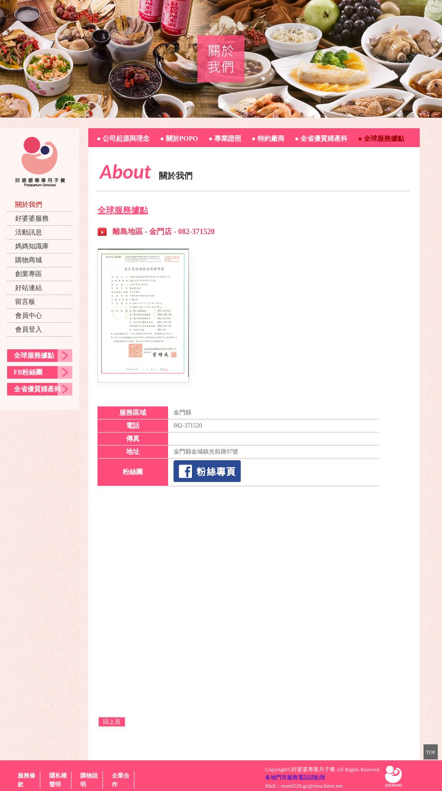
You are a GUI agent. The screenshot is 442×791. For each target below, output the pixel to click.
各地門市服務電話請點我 (295, 777)
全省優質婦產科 (37, 389)
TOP (430, 752)
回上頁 (112, 722)
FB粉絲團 (28, 372)
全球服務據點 (34, 355)
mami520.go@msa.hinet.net (312, 786)
